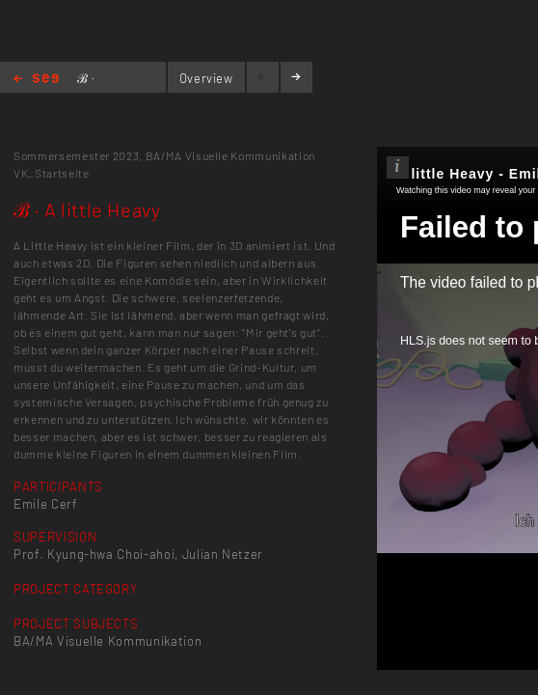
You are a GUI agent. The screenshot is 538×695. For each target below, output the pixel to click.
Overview (206, 78)
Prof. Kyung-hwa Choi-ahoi (94, 554)
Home (36, 80)
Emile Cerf (45, 504)
